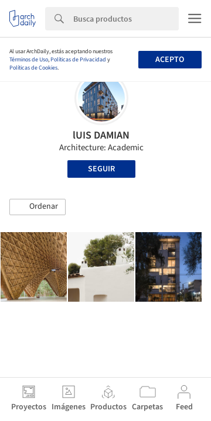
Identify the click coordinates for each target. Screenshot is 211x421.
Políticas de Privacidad (78, 60)
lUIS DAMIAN (101, 135)
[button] (37, 207)
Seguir (101, 169)
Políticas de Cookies (33, 68)
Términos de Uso (28, 60)
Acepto (169, 59)
